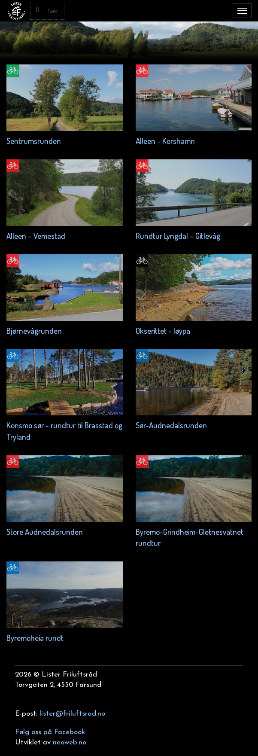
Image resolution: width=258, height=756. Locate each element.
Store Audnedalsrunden (44, 532)
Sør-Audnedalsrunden (171, 425)
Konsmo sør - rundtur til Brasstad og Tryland (64, 430)
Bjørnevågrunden (34, 330)
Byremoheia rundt (35, 638)
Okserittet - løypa (163, 330)
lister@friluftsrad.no (72, 713)
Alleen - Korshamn (165, 141)
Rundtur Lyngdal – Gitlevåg (178, 236)
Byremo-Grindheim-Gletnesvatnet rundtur (189, 537)
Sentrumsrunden (33, 141)
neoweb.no (69, 742)
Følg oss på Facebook (50, 732)
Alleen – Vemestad (35, 236)
